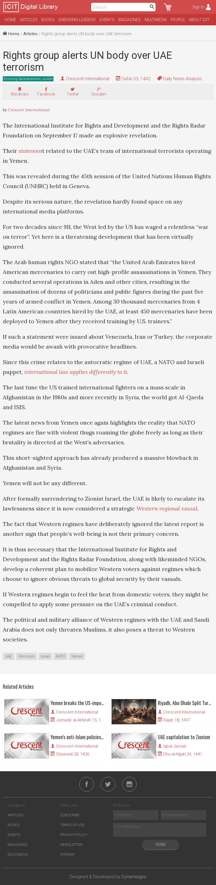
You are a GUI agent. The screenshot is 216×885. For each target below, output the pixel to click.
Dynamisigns (134, 876)
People (178, 19)
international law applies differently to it (75, 371)
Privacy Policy (73, 835)
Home (10, 19)
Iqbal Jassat (174, 746)
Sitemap (67, 854)
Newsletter (71, 844)
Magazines (129, 19)
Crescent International (87, 78)
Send (161, 844)
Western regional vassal (166, 508)
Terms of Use (72, 825)
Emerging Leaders (77, 19)
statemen (30, 150)
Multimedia (156, 19)
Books (48, 19)
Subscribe (69, 815)
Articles (28, 19)
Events (107, 19)
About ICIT (199, 19)
